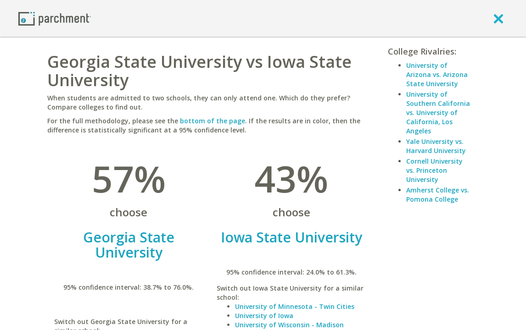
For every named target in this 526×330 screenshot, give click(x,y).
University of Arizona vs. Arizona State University (437, 74)
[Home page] (54, 18)
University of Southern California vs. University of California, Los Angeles (438, 112)
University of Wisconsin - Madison (289, 324)
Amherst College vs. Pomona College (437, 195)
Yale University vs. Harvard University (436, 146)
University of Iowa (264, 315)
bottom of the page (212, 120)
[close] (498, 18)
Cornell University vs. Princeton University (434, 170)
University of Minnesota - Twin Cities (294, 306)
